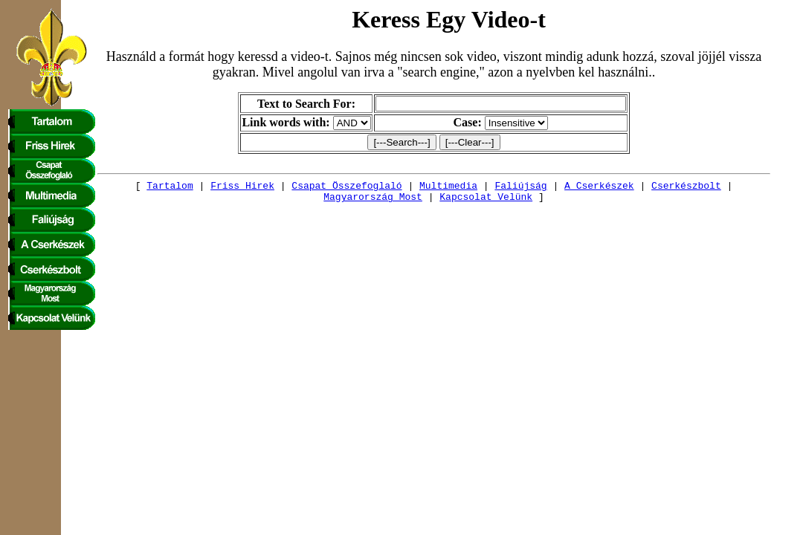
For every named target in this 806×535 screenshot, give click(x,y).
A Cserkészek (561, 187)
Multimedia (410, 187)
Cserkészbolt (648, 187)
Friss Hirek (204, 187)
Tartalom (132, 187)
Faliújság (483, 187)
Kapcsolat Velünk (448, 200)
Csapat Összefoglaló (309, 187)
